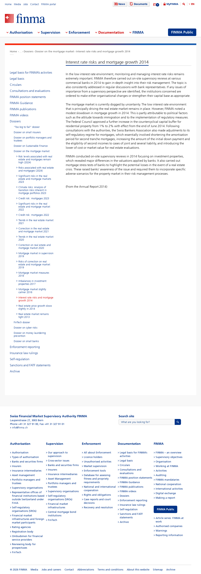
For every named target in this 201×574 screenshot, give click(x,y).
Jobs (25, 4)
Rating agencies (21, 527)
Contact (34, 4)
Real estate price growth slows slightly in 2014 (35, 307)
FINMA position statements (28, 97)
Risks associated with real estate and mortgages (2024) (36, 169)
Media (17, 4)
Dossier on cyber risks (25, 327)
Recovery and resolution (98, 507)
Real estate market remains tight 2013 (33, 315)
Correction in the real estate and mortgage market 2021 (33, 230)
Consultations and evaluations (30, 91)
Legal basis (17, 78)
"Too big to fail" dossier (27, 127)
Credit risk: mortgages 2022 (33, 214)
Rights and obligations (97, 494)
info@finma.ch (20, 427)
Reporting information (169, 535)
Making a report (165, 497)
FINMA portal (48, 4)
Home (8, 4)
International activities (169, 488)
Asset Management (59, 478)
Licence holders (93, 457)
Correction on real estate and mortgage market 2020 (34, 246)
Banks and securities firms (27, 461)
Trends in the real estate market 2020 (35, 238)
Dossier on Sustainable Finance (31, 145)
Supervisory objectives (169, 457)
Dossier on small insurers (27, 132)
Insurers (16, 466)
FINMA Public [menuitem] (182, 32)
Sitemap (158, 569)
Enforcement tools (95, 470)
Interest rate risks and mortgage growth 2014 (103, 51)
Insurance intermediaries (26, 470)
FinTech (16, 552)
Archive (15, 371)
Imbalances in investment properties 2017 (32, 282)
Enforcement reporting (25, 347)
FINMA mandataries (167, 479)
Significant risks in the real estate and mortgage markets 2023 (34, 178)
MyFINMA (172, 4)
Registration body (22, 531)
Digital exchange (166, 493)
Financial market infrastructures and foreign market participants (28, 519)
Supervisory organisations (27, 487)
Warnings (161, 530)
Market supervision (95, 466)
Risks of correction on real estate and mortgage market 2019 (34, 264)
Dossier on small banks (26, 341)
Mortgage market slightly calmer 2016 (32, 291)
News (119, 4)
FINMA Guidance (21, 103)
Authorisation (20, 452)
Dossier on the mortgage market (54, 51)
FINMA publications (23, 109)
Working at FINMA (167, 466)
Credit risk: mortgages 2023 (33, 198)
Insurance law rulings (24, 353)
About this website (138, 569)
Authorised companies (169, 526)
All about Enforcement (97, 452)
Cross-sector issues (58, 460)
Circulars (15, 85)
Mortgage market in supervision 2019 (35, 255)
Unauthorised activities (97, 461)
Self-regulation (19, 359)
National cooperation (168, 484)
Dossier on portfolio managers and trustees (32, 139)
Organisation (163, 461)
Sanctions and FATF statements (30, 365)
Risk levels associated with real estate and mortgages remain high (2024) (35, 159)
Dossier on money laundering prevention (30, 334)
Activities (161, 470)
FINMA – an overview (168, 452)
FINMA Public (165, 509)
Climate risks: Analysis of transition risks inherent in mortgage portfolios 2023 (32, 190)
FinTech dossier (22, 322)
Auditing (161, 475)
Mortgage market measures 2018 (33, 274)
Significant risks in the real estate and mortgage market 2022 (34, 206)
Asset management (23, 475)
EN (192, 4)
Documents (138, 4)
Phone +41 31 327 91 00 (24, 424)
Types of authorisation (25, 457)
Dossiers (28, 51)
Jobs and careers (51, 569)
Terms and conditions (110, 569)
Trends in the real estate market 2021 (35, 222)
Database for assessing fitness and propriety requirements (97, 479)
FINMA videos (19, 115)
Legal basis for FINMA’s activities (31, 72)
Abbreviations (85, 569)
